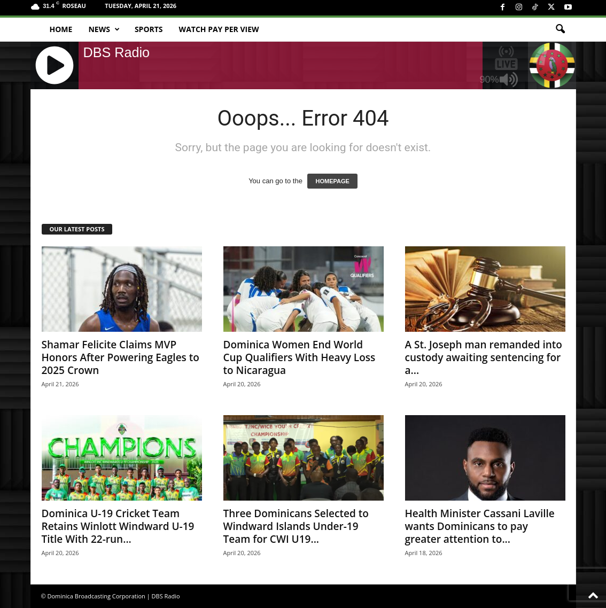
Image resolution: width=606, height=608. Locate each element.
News (103, 29)
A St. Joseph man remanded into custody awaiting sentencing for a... (483, 357)
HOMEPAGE (332, 181)
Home (61, 29)
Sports (149, 29)
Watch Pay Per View (219, 29)
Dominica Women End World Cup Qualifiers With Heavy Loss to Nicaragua (299, 357)
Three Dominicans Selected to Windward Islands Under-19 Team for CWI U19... (296, 526)
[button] (560, 29)
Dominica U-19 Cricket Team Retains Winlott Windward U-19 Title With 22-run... (118, 526)
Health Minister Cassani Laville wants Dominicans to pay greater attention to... (480, 526)
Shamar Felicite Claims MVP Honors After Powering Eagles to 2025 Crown (120, 357)
